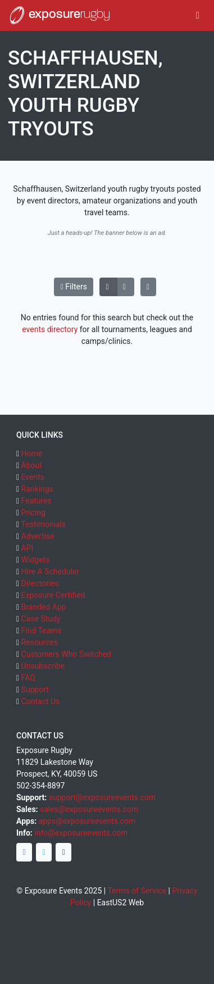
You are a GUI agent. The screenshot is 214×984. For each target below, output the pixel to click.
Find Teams (41, 630)
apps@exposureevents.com (87, 821)
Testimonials (43, 524)
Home (32, 453)
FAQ (28, 677)
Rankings (37, 488)
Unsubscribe (43, 665)
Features (36, 500)
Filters (74, 286)
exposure (59, 15)
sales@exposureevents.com (89, 809)
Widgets (35, 559)
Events (32, 477)
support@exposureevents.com (102, 797)
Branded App (43, 606)
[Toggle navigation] (198, 15)
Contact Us (40, 701)
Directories (40, 583)
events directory (50, 329)
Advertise (37, 536)
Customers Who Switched (66, 654)
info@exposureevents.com (81, 832)
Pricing (33, 512)
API (27, 547)
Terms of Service (136, 890)
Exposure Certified (53, 595)
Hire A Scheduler (50, 571)
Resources (39, 642)
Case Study (41, 618)
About (31, 465)
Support (35, 689)
